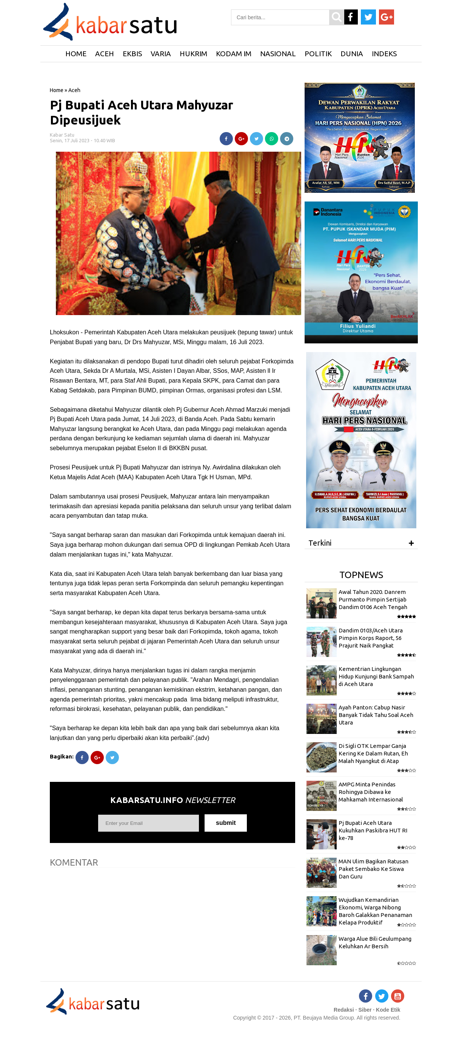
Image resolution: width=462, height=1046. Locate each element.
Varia (161, 53)
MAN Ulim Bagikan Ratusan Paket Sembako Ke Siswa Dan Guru (373, 869)
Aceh (104, 53)
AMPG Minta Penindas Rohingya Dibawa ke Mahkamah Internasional (371, 792)
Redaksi (344, 1010)
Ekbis (132, 53)
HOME (75, 53)
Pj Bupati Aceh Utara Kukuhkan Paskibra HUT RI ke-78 (373, 830)
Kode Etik (388, 1010)
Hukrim (193, 53)
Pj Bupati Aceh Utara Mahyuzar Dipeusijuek (141, 112)
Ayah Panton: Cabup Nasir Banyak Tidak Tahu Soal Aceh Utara (376, 715)
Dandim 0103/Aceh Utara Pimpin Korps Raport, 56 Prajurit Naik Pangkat (371, 638)
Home (56, 90)
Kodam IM (233, 53)
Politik (318, 53)
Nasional (278, 53)
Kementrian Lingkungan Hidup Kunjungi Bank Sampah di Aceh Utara (376, 677)
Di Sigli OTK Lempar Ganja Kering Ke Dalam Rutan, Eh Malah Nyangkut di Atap (373, 754)
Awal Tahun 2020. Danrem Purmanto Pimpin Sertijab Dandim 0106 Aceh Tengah (373, 600)
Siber (364, 1010)
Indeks (384, 53)
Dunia (351, 53)
